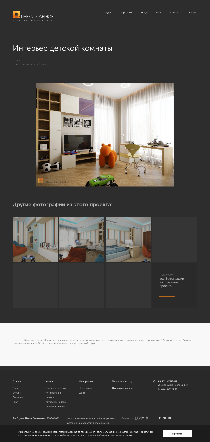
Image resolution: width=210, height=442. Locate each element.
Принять (177, 433)
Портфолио (126, 12)
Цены (159, 12)
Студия (108, 12)
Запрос (193, 12)
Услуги (144, 12)
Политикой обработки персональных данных (109, 435)
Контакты (175, 12)
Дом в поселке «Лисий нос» (29, 60)
